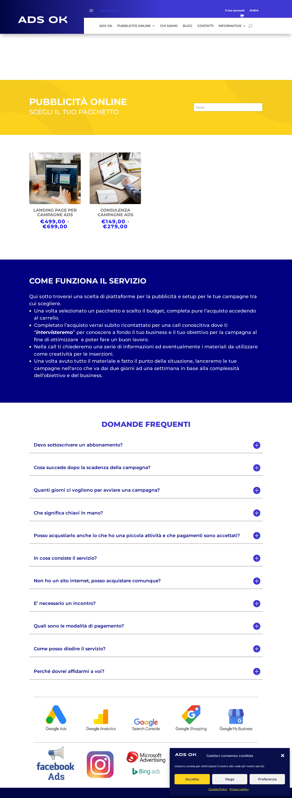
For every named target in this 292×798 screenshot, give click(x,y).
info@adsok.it (109, 10)
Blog (187, 26)
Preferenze (267, 779)
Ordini (254, 10)
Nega (229, 779)
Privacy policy (239, 789)
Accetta (192, 779)
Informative (230, 26)
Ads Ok (105, 26)
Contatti (205, 26)
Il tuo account (235, 10)
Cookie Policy (218, 789)
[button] (282, 755)
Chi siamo (169, 26)
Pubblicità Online (134, 26)
